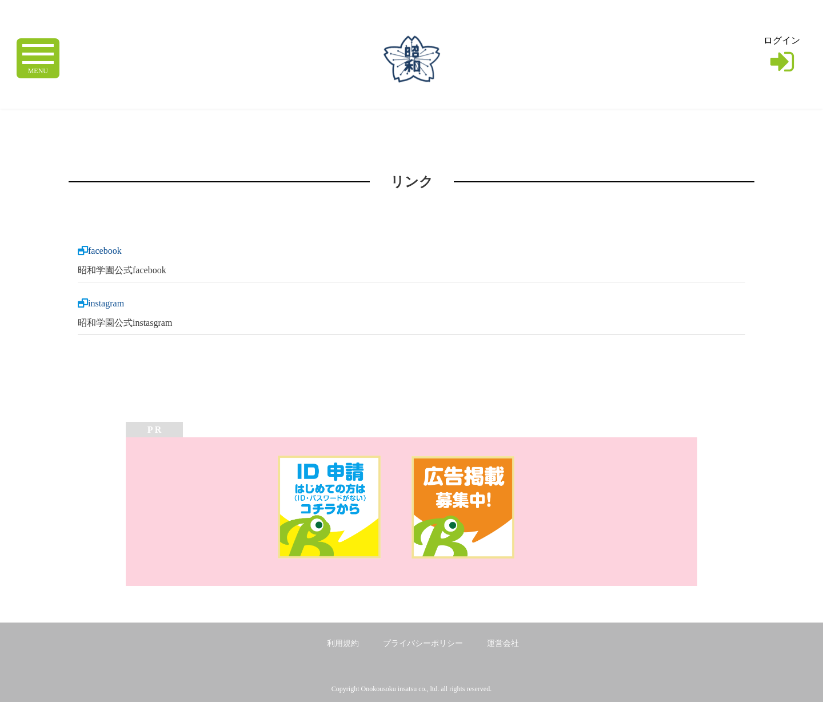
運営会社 (503, 643)
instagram (106, 303)
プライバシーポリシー (423, 643)
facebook (105, 251)
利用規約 (343, 643)
